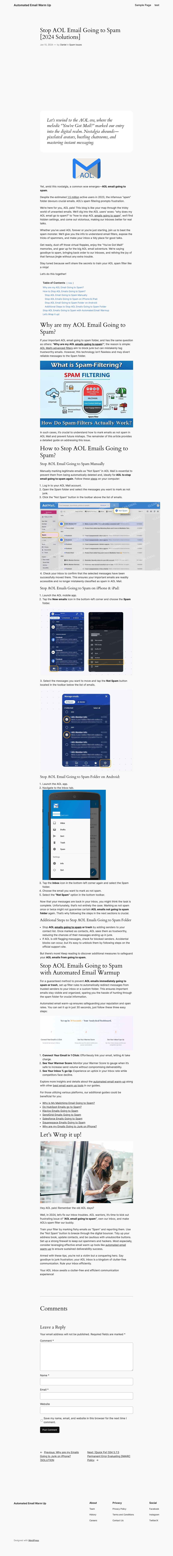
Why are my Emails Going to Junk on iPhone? (69, 1126)
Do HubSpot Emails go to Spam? (62, 1106)
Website (45, 1404)
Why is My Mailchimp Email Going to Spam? (68, 1103)
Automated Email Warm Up (32, 5)
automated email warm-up (109, 1081)
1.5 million (73, 197)
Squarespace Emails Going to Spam (63, 1122)
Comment (47, 1340)
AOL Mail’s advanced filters (56, 348)
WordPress (33, 1540)
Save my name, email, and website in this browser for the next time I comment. (85, 1420)
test (157, 5)
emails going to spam (107, 215)
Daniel (63, 44)
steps (94, 478)
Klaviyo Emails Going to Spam (60, 1110)
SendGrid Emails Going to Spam (61, 1114)
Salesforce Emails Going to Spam (62, 1118)
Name (44, 1375)
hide (70, 283)
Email (44, 1389)
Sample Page (143, 5)
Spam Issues (75, 44)
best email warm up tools (68, 1085)
